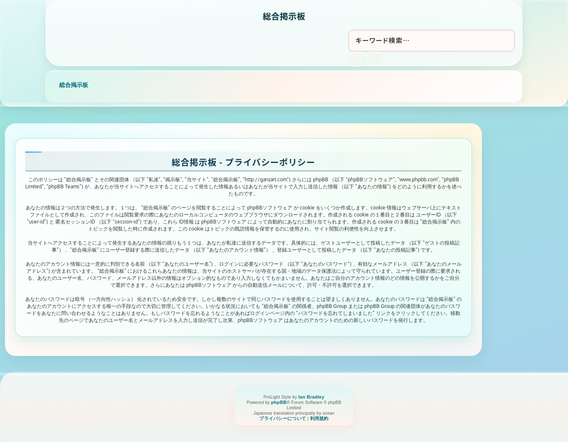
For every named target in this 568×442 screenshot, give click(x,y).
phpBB (279, 402)
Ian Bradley (311, 396)
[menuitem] (282, 418)
